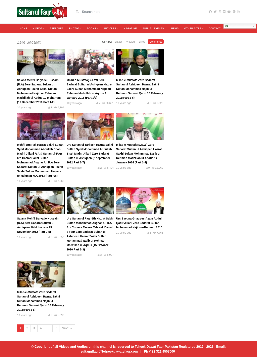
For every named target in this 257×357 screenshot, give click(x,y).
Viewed (130, 41)
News (175, 28)
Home (23, 28)
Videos (38, 28)
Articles (110, 28)
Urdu (230, 26)
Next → (67, 328)
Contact (215, 28)
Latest (118, 41)
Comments (155, 41)
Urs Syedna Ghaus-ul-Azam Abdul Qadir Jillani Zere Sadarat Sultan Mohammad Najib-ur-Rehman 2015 (139, 223)
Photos (74, 28)
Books (91, 28)
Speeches (56, 28)
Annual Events (153, 28)
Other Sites (192, 28)
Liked (142, 41)
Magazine (130, 28)
